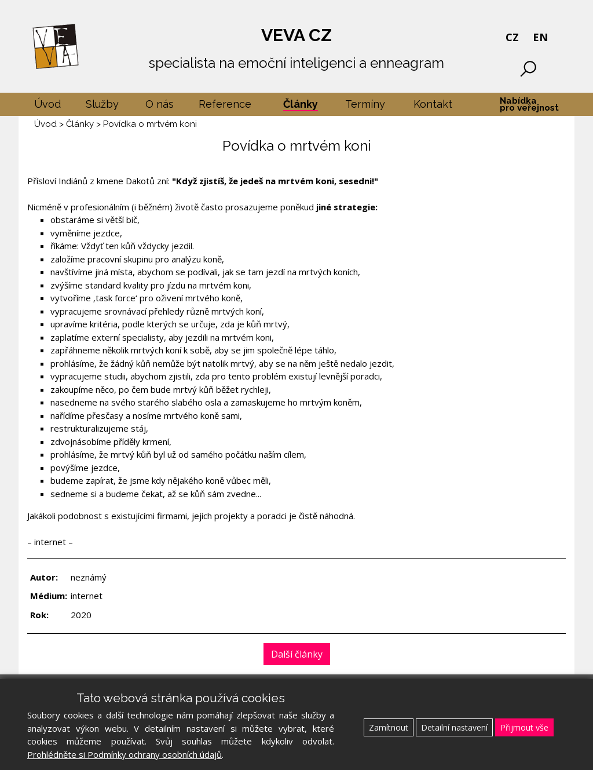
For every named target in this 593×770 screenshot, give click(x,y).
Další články (297, 654)
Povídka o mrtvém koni (150, 124)
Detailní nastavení (454, 727)
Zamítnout (388, 727)
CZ (512, 37)
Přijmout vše (524, 727)
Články (80, 124)
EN (540, 37)
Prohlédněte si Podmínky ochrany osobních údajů (124, 754)
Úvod (45, 124)
